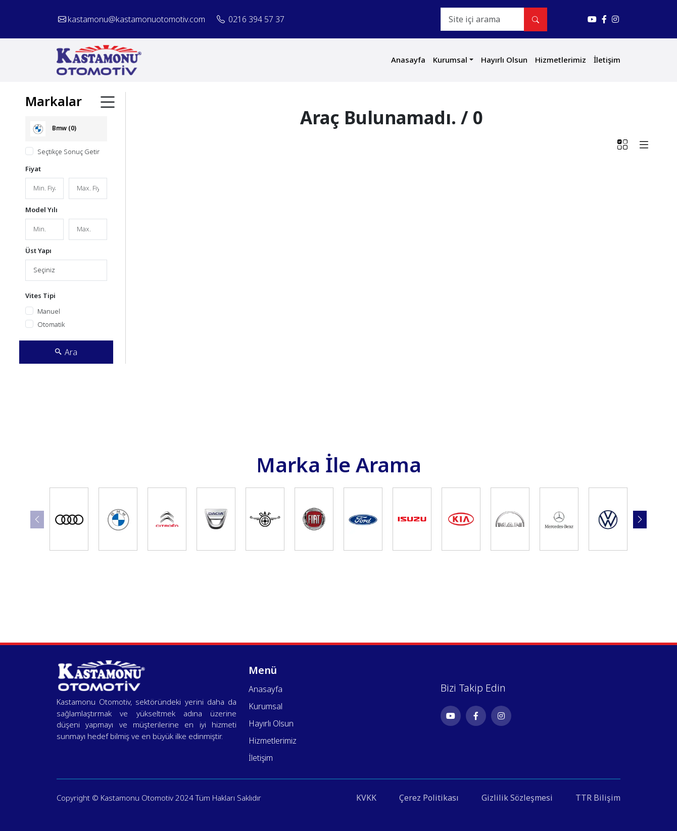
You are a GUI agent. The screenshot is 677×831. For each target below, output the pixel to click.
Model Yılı (41, 209)
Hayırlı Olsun (504, 60)
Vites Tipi (40, 295)
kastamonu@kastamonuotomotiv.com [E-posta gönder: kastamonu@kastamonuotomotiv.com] (131, 19)
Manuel (48, 311)
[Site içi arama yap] (535, 19)
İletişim (607, 60)
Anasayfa (408, 60)
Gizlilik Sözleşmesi (517, 797)
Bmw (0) (53, 128)
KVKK (366, 797)
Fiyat (33, 168)
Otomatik (51, 324)
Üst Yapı (38, 250)
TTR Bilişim (597, 797)
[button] (640, 519)
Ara (66, 352)
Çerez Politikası (429, 797)
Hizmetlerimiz (560, 60)
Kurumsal (450, 60)
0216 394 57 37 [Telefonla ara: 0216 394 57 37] (250, 19)
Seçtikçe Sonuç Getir (68, 151)
